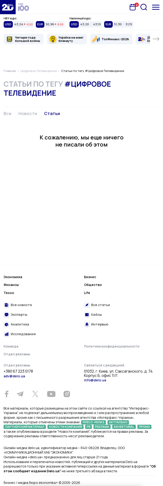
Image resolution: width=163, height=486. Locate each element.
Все (7, 113)
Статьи (52, 113)
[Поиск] (144, 7)
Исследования (23, 334)
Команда (11, 346)
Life (87, 292)
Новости (28, 113)
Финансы (11, 284)
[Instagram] (66, 394)
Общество (93, 284)
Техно (9, 292)
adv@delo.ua (14, 376)
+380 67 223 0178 (18, 371)
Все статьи (100, 305)
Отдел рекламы (17, 354)
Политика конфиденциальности (112, 346)
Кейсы (96, 314)
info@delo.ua (95, 380)
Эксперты (19, 314)
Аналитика (20, 324)
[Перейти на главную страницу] (8, 7)
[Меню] (155, 7)
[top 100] (23, 7)
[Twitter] (35, 393)
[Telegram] (20, 394)
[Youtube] (51, 394)
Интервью (99, 324)
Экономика (13, 277)
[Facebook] (6, 394)
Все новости (21, 305)
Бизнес (90, 277)
